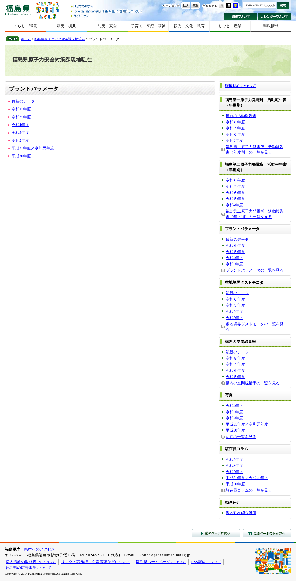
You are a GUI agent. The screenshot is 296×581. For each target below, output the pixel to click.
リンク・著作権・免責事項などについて (95, 562)
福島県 (18, 10)
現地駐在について (240, 86)
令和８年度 (235, 122)
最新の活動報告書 (241, 116)
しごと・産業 (230, 26)
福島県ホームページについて (161, 562)
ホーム (26, 39)
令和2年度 (20, 140)
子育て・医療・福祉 (148, 26)
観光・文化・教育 (189, 26)
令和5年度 (234, 140)
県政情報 (271, 26)
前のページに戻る (216, 533)
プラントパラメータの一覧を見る (254, 270)
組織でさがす (240, 16)
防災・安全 (107, 26)
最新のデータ (23, 101)
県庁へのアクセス (39, 549)
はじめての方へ (107, 6)
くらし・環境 (25, 26)
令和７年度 (235, 128)
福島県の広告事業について (29, 568)
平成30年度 (21, 156)
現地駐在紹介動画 (241, 513)
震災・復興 (66, 26)
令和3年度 (20, 132)
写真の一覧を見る (241, 437)
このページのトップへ (267, 533)
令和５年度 (21, 117)
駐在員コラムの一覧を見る (249, 490)
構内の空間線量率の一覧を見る (253, 383)
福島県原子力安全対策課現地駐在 (59, 39)
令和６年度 (21, 109)
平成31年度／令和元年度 (33, 148)
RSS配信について (206, 562)
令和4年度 (20, 125)
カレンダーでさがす (274, 16)
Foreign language (107, 11)
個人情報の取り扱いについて (31, 562)
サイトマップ (107, 15)
